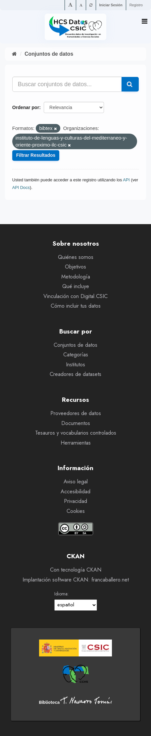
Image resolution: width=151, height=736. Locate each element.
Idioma (61, 593)
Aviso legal (76, 481)
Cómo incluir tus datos (76, 306)
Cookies (76, 511)
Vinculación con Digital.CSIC (75, 296)
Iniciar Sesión (111, 5)
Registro (136, 5)
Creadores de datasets (75, 374)
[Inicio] (14, 54)
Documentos (75, 423)
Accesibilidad (75, 491)
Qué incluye (75, 286)
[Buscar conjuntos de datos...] (67, 84)
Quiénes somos (75, 257)
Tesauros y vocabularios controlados (75, 433)
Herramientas (76, 443)
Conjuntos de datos (49, 54)
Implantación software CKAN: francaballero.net (76, 579)
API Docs (21, 187)
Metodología (75, 276)
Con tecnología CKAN (75, 570)
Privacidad (75, 501)
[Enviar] (130, 84)
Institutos (75, 364)
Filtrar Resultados (36, 155)
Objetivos (75, 267)
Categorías (75, 354)
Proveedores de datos (75, 413)
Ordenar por (25, 107)
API (126, 179)
